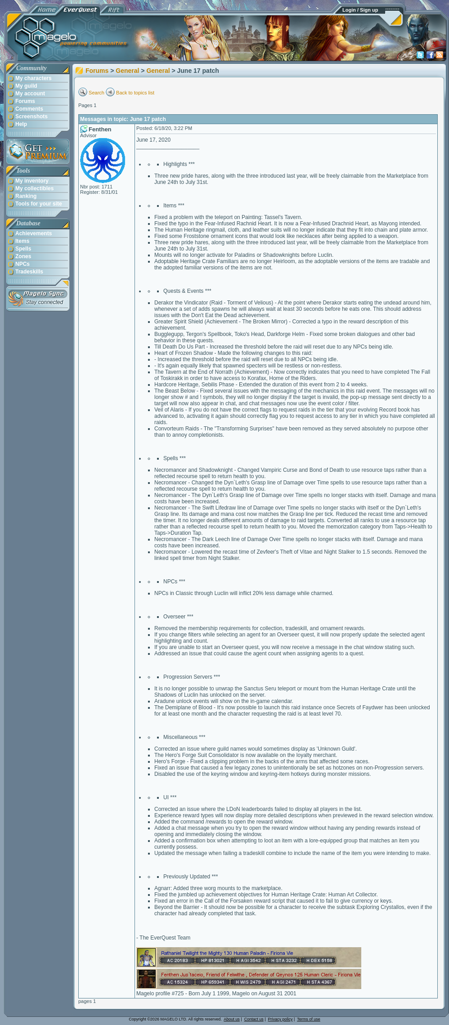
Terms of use (308, 1019)
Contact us (254, 1019)
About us (232, 1019)
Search (96, 92)
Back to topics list (135, 92)
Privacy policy (280, 1019)
